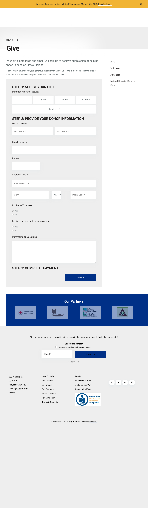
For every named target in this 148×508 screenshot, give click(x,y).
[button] (141, 4)
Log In (78, 376)
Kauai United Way (83, 389)
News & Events (49, 393)
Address (16, 174)
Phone (15, 158)
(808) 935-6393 (21, 389)
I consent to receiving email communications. (74, 347)
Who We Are (47, 380)
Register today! (105, 4)
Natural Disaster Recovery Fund (123, 83)
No (14, 215)
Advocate (115, 75)
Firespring (93, 421)
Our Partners (48, 389)
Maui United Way (83, 380)
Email (15, 142)
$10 (22, 100)
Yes (15, 211)
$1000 (64, 100)
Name (15, 123)
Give (112, 62)
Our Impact (47, 385)
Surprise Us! (53, 109)
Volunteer (115, 68)
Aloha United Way (83, 385)
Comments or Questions (24, 237)
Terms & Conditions (51, 402)
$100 (43, 100)
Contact (12, 393)
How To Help (48, 376)
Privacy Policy (48, 398)
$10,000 (85, 100)
